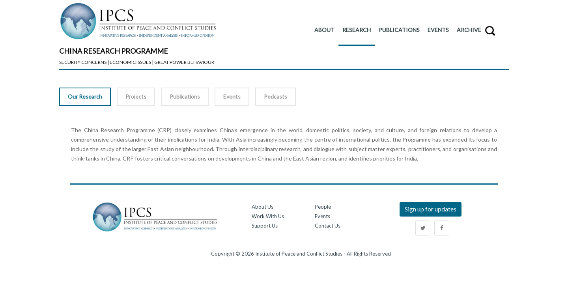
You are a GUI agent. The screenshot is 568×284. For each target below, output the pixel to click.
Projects (135, 96)
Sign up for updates (430, 209)
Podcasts (275, 96)
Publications (185, 96)
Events (232, 96)
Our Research (85, 96)
